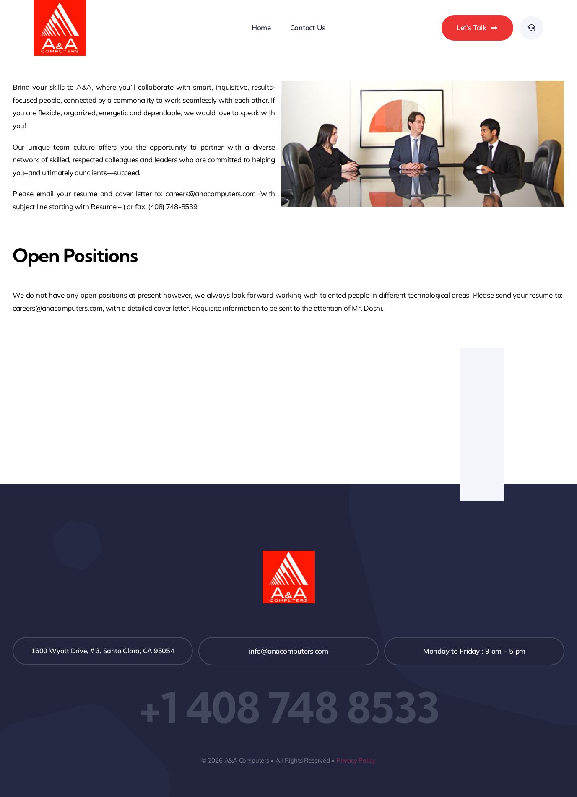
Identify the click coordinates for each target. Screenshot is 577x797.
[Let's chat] (477, 27)
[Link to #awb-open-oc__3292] (531, 28)
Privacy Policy (356, 760)
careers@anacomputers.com (58, 308)
